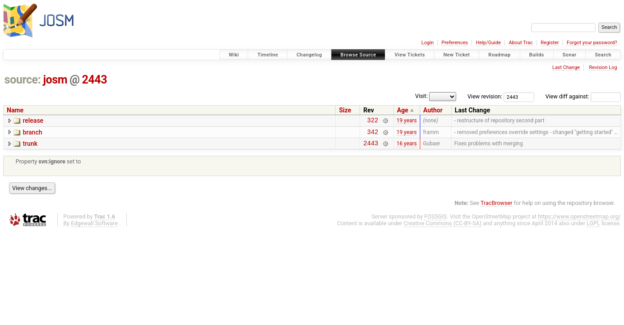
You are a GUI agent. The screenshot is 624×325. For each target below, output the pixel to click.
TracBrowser (497, 207)
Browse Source (358, 55)
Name (15, 110)
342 (373, 134)
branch (32, 133)
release (33, 120)
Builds (536, 55)
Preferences (454, 43)
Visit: (421, 96)
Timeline (267, 55)
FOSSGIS (435, 220)
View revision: (484, 96)
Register (550, 43)
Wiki (234, 55)
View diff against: (583, 96)
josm (55, 79)
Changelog (309, 55)
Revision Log (603, 67)
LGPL (593, 227)
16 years (407, 147)
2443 (94, 79)
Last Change (566, 67)
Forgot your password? (592, 43)
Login (427, 43)
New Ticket (457, 55)
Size (345, 110)
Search (603, 55)
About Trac (521, 43)
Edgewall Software (94, 227)
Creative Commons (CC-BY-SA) (443, 227)
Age (402, 110)
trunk (30, 146)
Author (433, 110)
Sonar (570, 55)
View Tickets (409, 55)
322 (373, 121)
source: (23, 79)
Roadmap (499, 55)
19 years (407, 121)
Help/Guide (488, 43)
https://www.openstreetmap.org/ (579, 220)
